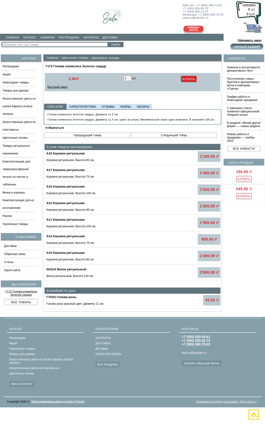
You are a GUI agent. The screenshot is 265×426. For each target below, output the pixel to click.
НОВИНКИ (47, 37)
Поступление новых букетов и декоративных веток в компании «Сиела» (243, 83)
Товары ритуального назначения (16, 149)
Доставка (10, 246)
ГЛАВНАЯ (12, 37)
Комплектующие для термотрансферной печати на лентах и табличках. (16, 173)
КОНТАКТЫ (91, 37)
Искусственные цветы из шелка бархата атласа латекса (19, 106)
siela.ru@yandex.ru (194, 352)
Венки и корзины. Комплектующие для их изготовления (18, 200)
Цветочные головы (15, 137)
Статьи (8, 262)
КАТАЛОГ (29, 37)
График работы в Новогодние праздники (242, 98)
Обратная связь (14, 254)
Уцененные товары (15, 224)
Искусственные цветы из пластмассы (19, 125)
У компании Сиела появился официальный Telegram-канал (243, 111)
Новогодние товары (15, 82)
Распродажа (10, 66)
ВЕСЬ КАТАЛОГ (22, 384)
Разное (7, 216)
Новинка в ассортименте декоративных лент (243, 69)
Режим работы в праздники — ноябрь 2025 (241, 137)
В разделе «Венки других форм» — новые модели (244, 124)
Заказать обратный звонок (201, 363)
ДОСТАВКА (110, 37)
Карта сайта (12, 270)
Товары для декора (15, 90)
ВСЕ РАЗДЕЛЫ (108, 364)
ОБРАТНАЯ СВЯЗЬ (108, 354)
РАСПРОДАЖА (69, 37)
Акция (6, 74)
